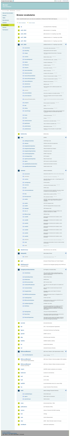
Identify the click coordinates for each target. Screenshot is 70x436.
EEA (8, 1)
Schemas (4, 22)
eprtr (22, 261)
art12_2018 (23, 33)
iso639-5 (26, 205)
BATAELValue (27, 279)
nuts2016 (26, 229)
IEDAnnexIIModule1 (26, 351)
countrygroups (27, 182)
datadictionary (24, 249)
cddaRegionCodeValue (29, 140)
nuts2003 (26, 216)
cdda (22, 137)
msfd (22, 390)
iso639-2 (26, 199)
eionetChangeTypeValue (29, 153)
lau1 (22, 376)
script (25, 242)
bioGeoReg (26, 50)
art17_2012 (23, 41)
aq (21, 26)
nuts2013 (26, 226)
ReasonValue (27, 314)
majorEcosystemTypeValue (29, 158)
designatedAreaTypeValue (29, 145)
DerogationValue (27, 291)
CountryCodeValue (28, 287)
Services (4, 27)
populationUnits (27, 86)
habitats (26, 62)
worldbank (23, 424)
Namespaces (5, 29)
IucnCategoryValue (28, 156)
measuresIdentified (28, 70)
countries (26, 56)
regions (25, 161)
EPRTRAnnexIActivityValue (30, 294)
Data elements (5, 20)
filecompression (27, 196)
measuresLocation (28, 73)
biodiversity (24, 134)
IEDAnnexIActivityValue (29, 300)
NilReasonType (27, 214)
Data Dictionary (12, 10)
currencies (26, 184)
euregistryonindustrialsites (27, 269)
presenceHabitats (28, 92)
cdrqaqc (26, 53)
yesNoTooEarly (27, 126)
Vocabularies (5, 25)
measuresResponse (28, 81)
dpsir (25, 187)
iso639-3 (26, 203)
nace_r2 (26, 210)
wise (22, 421)
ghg (22, 337)
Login (57, 0)
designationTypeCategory (29, 148)
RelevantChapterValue (28, 317)
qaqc (25, 105)
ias (21, 344)
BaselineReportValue (28, 276)
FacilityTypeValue (27, 297)
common (23, 170)
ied (21, 348)
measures (26, 67)
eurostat (23, 323)
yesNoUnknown (27, 128)
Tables (3, 17)
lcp (21, 387)
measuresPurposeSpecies (29, 78)
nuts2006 (26, 220)
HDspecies (26, 64)
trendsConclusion (28, 120)
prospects (26, 102)
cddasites (26, 143)
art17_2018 (23, 44)
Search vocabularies (22, 22)
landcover (23, 372)
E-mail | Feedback (6, 432)
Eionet (8, 10)
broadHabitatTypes (28, 393)
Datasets (4, 15)
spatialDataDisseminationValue (30, 163)
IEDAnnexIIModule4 (26, 364)
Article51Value (27, 272)
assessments (27, 47)
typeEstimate (27, 123)
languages (26, 208)
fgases (22, 330)
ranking (25, 108)
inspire (22, 369)
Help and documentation (7, 13)
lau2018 (23, 383)
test (22, 413)
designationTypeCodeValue (30, 151)
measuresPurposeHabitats (29, 75)
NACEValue (26, 306)
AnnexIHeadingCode (28, 354)
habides (23, 340)
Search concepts (32, 22)
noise (22, 403)
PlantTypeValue (27, 311)
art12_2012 (23, 30)
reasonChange (27, 110)
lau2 (22, 379)
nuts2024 (26, 236)
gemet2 (22, 333)
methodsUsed (27, 83)
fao (21, 326)
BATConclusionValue (28, 282)
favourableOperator (28, 59)
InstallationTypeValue (28, 303)
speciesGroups (27, 399)
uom (22, 417)
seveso (22, 410)
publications (24, 406)
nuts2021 (26, 233)
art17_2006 (23, 37)
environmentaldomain (28, 190)
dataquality (23, 253)
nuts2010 (26, 223)
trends (25, 117)
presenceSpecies (27, 95)
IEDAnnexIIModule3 (26, 359)
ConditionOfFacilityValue (29, 284)
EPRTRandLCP (24, 264)
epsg (25, 193)
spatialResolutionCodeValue (30, 166)
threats (25, 115)
